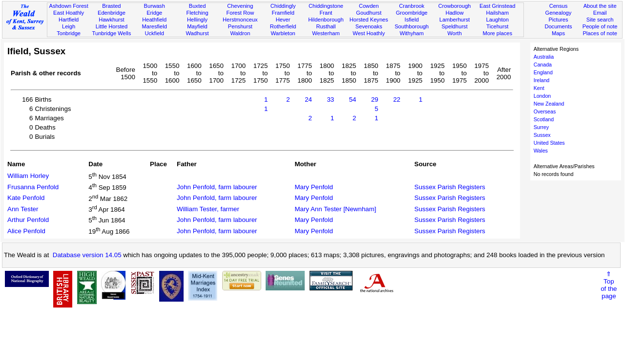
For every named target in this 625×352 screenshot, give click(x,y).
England (543, 72)
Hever (283, 19)
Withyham (411, 33)
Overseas (545, 111)
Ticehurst (497, 26)
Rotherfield (283, 26)
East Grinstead (497, 6)
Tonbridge (69, 33)
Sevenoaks (368, 26)
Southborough (412, 26)
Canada (543, 64)
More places (497, 33)
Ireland (542, 80)
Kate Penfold (25, 197)
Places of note (600, 33)
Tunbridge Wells (111, 33)
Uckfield (154, 33)
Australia (544, 57)
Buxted (197, 6)
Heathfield (154, 19)
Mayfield (197, 26)
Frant (326, 13)
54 (352, 99)
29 (374, 99)
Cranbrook (411, 6)
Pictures (558, 19)
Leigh (68, 26)
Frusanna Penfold (33, 187)
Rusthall (325, 26)
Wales (541, 151)
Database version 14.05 (87, 255)
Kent (539, 88)
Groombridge (412, 13)
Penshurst (240, 26)
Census (558, 6)
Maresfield (154, 26)
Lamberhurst (454, 19)
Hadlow (454, 13)
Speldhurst (454, 26)
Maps (558, 33)
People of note (600, 26)
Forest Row (240, 13)
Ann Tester (22, 209)
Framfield (283, 13)
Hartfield (69, 19)
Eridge (154, 13)
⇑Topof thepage (609, 285)
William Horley (28, 175)
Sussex (542, 135)
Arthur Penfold (28, 219)
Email (600, 13)
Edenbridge (111, 13)
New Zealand (549, 104)
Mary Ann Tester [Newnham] (335, 209)
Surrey (541, 127)
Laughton (497, 19)
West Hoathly (369, 33)
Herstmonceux (240, 19)
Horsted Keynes (369, 19)
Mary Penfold (313, 187)
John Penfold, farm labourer (217, 187)
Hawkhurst (111, 19)
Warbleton (283, 33)
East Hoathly (68, 13)
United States (549, 143)
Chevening (240, 6)
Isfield (412, 19)
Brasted (111, 6)
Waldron (240, 33)
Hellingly (197, 19)
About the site (600, 6)
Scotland (544, 119)
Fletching (197, 13)
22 (396, 99)
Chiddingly (283, 6)
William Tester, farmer (208, 209)
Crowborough (454, 6)
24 (308, 99)
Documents (558, 26)
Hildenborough (325, 19)
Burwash (154, 6)
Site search (600, 19)
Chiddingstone (326, 6)
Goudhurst (368, 13)
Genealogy (558, 13)
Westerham (326, 33)
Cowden (369, 6)
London (542, 96)
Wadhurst (197, 33)
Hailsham (497, 13)
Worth (454, 33)
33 (330, 99)
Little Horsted (111, 26)
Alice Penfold (26, 231)
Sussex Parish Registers (450, 187)
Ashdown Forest (68, 6)
